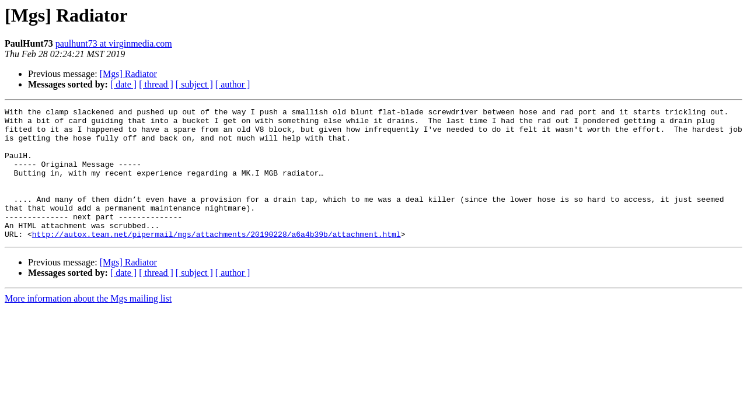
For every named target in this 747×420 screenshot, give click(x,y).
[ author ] (232, 84)
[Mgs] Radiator (128, 74)
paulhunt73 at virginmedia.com (113, 43)
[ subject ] (194, 84)
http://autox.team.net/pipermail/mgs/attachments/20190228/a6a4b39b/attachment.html (216, 260)
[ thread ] (156, 84)
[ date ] (123, 84)
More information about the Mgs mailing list (88, 325)
